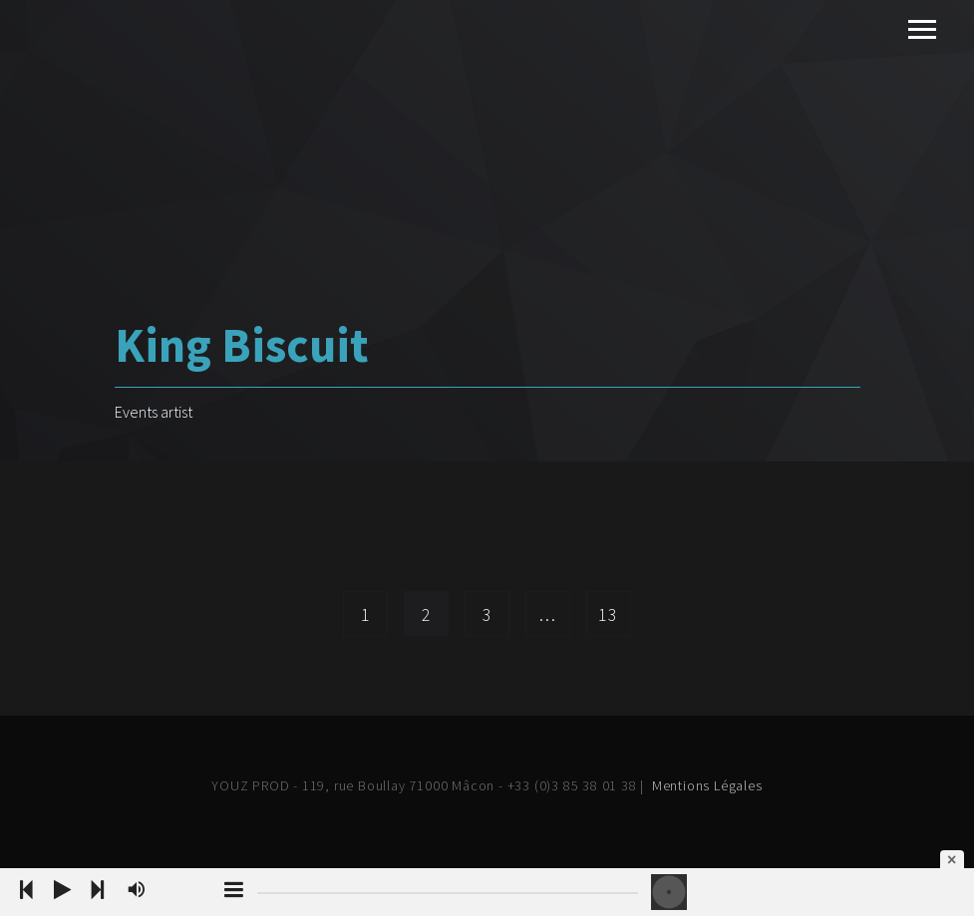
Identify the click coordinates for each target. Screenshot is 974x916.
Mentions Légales (707, 785)
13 (608, 614)
